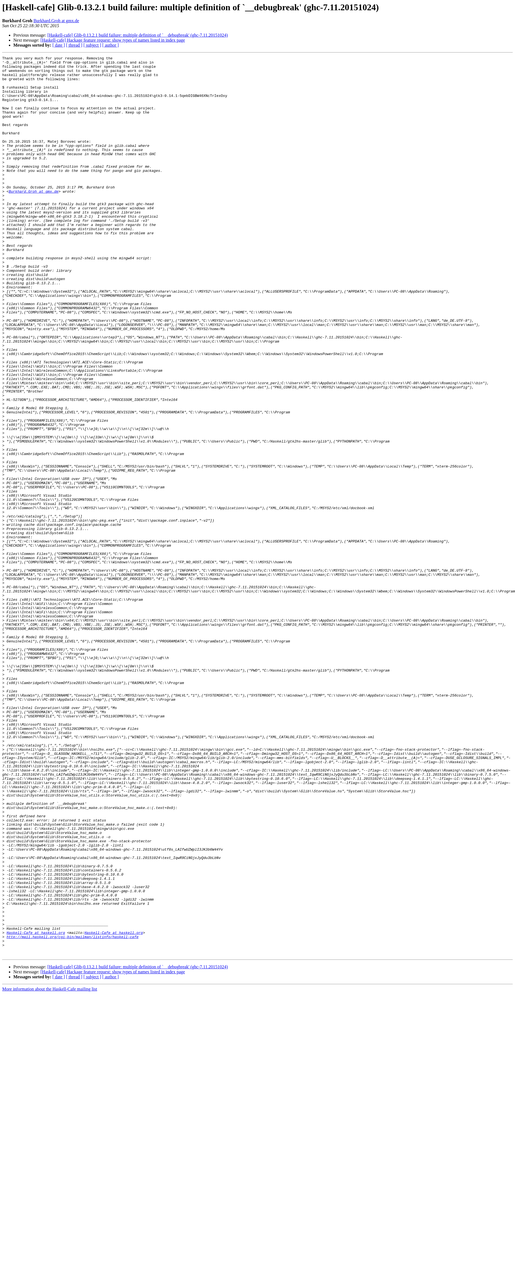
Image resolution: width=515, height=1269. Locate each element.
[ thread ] (74, 45)
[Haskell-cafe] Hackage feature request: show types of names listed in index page (112, 40)
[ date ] (58, 45)
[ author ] (110, 45)
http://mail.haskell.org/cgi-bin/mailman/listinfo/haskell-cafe (73, 1113)
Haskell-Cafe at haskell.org (36, 1108)
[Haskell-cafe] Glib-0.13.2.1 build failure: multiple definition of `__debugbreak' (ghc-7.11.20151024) (137, 35)
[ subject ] (92, 45)
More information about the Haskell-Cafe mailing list (49, 1169)
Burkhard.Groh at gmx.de (56, 20)
